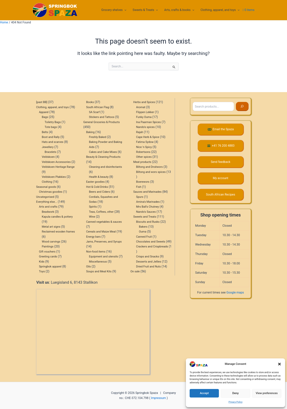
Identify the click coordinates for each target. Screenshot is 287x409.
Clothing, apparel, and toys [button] (220, 10)
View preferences (267, 393)
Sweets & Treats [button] (146, 10)
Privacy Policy (235, 402)
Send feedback (220, 152)
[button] (279, 364)
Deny (235, 393)
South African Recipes (220, 184)
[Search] (242, 96)
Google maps (235, 282)
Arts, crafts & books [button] (180, 10)
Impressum (158, 398)
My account (220, 168)
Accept (204, 393)
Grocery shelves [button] (114, 10)
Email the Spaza (223, 119)
